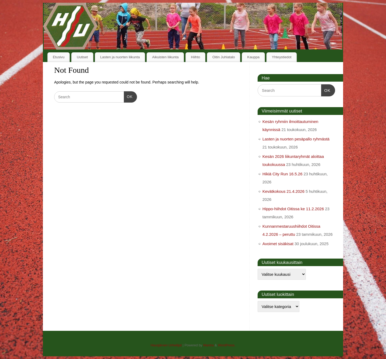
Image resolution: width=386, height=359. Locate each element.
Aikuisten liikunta (165, 57)
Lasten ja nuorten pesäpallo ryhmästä (295, 139)
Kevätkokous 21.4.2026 (283, 191)
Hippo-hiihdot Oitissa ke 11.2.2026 (293, 208)
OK (128, 96)
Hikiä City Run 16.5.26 (282, 174)
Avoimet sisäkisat (278, 243)
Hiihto (195, 57)
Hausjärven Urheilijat (166, 345)
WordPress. (227, 345)
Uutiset (82, 57)
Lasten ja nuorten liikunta (120, 57)
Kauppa (253, 57)
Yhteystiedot (281, 57)
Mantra (208, 345)
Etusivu (59, 57)
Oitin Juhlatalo (223, 57)
